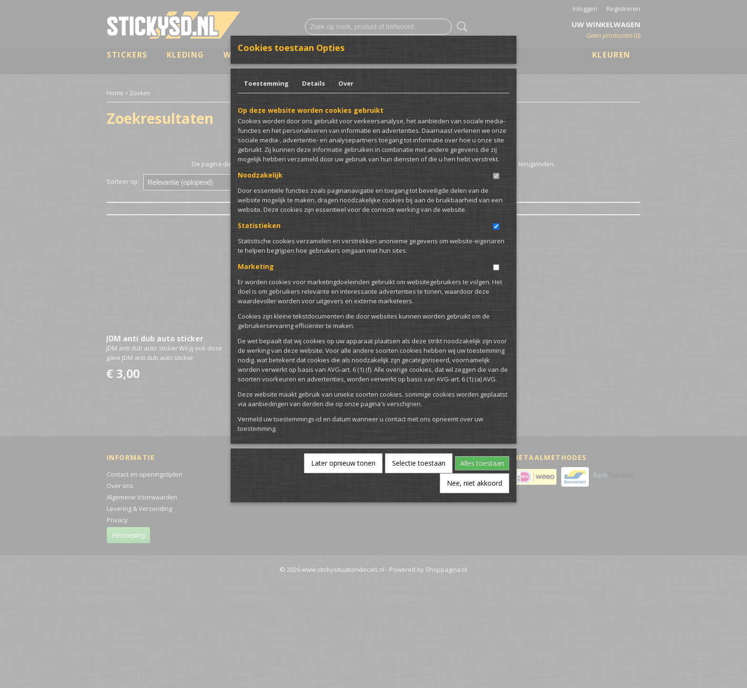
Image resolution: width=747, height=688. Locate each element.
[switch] (496, 176)
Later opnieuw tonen (343, 463)
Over (345, 83)
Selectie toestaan (418, 463)
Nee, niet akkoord (474, 483)
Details (313, 83)
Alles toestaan (482, 463)
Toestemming (266, 83)
